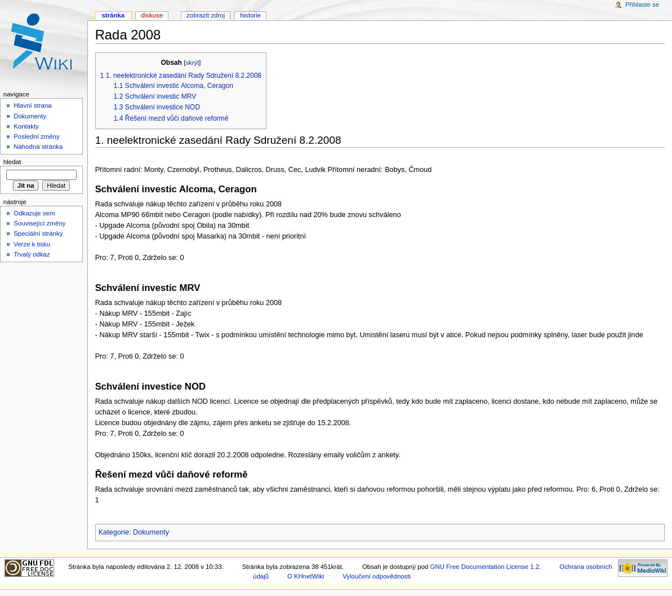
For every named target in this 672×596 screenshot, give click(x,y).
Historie (250, 15)
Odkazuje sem (34, 213)
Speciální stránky (38, 233)
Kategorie (114, 532)
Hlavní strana (32, 105)
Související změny (39, 223)
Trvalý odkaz (32, 254)
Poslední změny (37, 136)
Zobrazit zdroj (205, 15)
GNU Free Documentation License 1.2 (485, 566)
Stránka (112, 15)
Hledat (12, 161)
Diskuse (152, 15)
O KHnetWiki (305, 576)
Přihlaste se (642, 4)
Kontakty (26, 126)
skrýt (192, 62)
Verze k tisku (32, 244)
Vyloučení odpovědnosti (376, 576)
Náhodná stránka (38, 146)
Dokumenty (151, 532)
